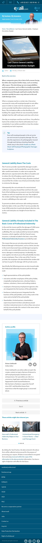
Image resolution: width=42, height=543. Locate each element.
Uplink (4, 487)
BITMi (3, 477)
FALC (3, 502)
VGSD (3, 492)
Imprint (4, 526)
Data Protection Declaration (11, 531)
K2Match (4, 482)
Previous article (22, 400)
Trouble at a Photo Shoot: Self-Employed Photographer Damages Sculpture (22, 146)
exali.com (21, 8)
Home (4, 29)
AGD (3, 497)
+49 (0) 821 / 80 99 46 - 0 (29, 2)
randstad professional (9, 467)
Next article (20, 412)
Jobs (3, 516)
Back (21, 406)
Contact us (5, 521)
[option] (11, 431)
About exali (5, 511)
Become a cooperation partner (12, 507)
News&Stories (10, 29)
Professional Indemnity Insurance (13, 239)
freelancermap (6, 472)
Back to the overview (9, 76)
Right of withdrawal (8, 536)
